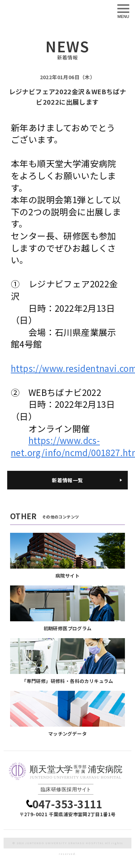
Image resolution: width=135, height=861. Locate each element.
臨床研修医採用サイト (51, 9)
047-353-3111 (67, 803)
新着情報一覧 (67, 480)
